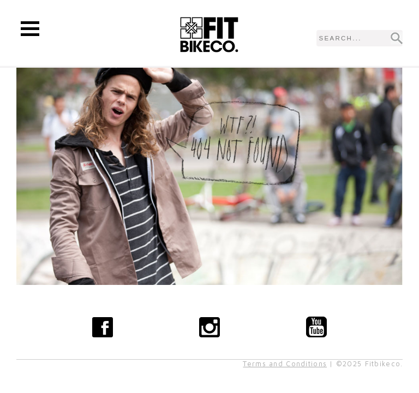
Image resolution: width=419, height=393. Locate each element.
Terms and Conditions (285, 364)
